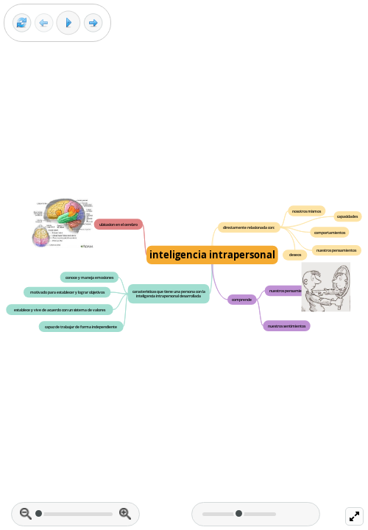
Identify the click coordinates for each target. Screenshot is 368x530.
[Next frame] (93, 23)
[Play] (68, 22)
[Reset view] (22, 23)
